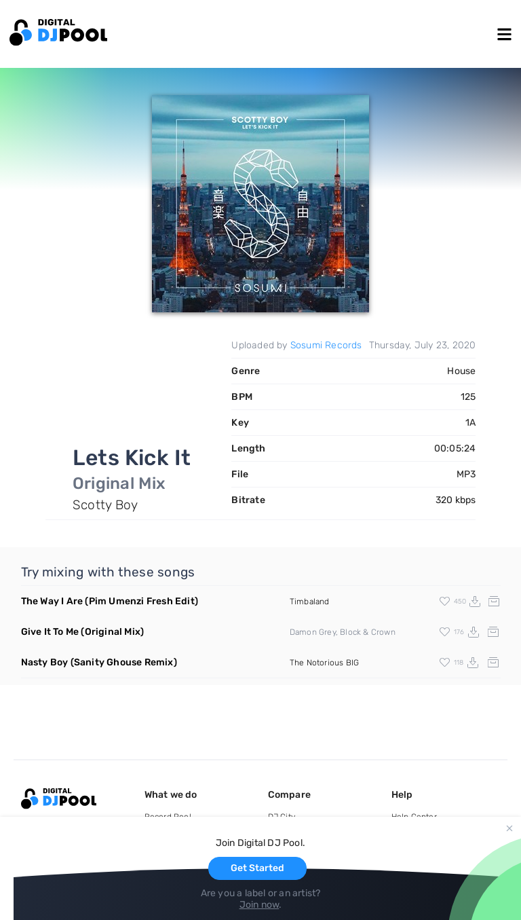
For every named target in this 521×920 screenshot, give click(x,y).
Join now (259, 904)
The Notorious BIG (324, 662)
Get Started (257, 868)
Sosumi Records (326, 345)
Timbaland (310, 601)
